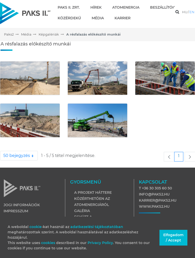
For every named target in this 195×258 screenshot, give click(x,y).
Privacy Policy (100, 242)
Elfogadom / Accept (173, 238)
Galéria (82, 210)
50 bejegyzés (20, 155)
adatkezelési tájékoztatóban (96, 226)
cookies (48, 242)
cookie (35, 226)
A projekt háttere (93, 192)
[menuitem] (71, 7)
